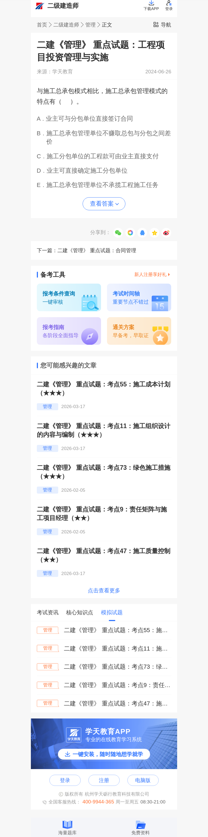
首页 (45, 25)
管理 (93, 25)
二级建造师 (69, 25)
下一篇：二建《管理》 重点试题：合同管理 (86, 250)
